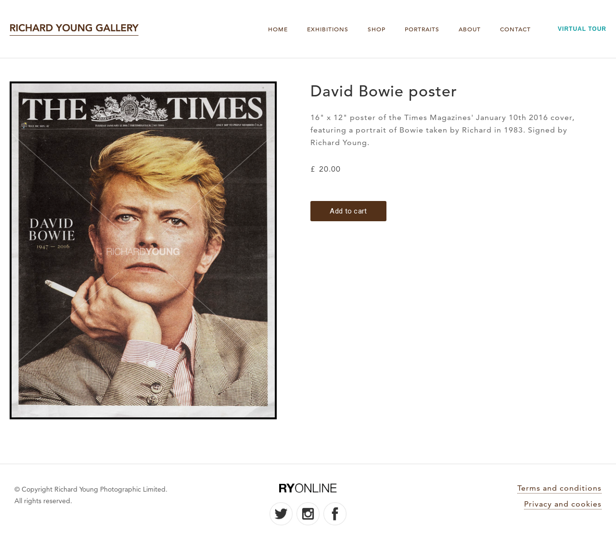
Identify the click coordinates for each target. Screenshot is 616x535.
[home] (74, 28)
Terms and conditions (559, 488)
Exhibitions (327, 29)
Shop (376, 29)
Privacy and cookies (563, 503)
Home (278, 29)
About (470, 29)
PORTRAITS (422, 29)
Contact (515, 29)
